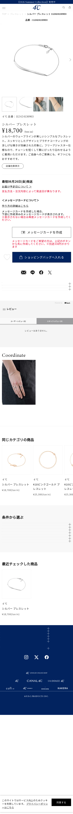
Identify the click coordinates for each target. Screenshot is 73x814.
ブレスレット (17, 14)
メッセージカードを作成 (44, 232)
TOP (4, 14)
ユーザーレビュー (18, 345)
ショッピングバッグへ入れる (41, 257)
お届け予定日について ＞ (17, 186)
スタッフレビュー (54, 345)
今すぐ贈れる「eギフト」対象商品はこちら (36, 2)
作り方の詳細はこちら (15, 205)
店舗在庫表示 (13, 165)
